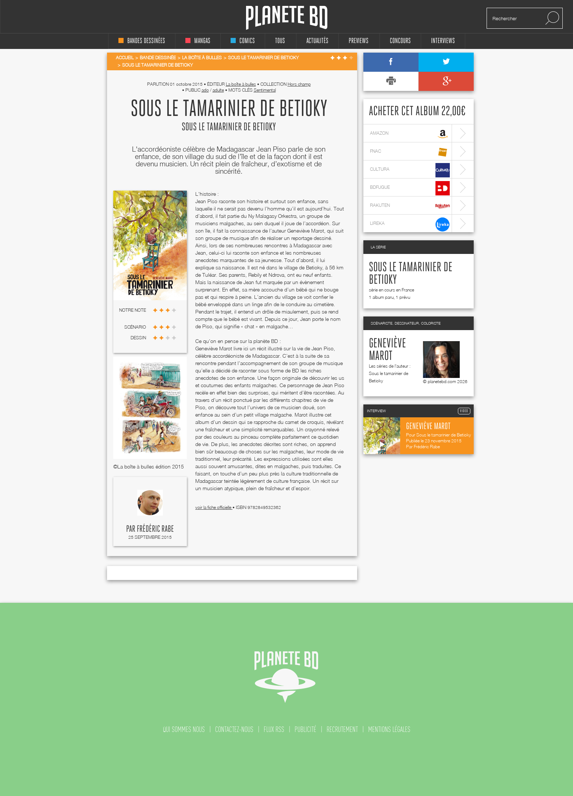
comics (243, 41)
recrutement (342, 729)
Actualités (317, 41)
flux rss (274, 729)
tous (280, 41)
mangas (197, 41)
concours (400, 41)
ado (205, 90)
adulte (218, 90)
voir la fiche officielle (213, 507)
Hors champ (299, 84)
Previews (359, 41)
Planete (286, 18)
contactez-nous (234, 729)
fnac (410, 152)
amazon (410, 134)
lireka (410, 224)
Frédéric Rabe (155, 529)
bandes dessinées (141, 41)
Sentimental (265, 90)
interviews (443, 41)
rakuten (410, 206)
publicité (305, 729)
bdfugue (410, 188)
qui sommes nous (184, 729)
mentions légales (389, 729)
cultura (410, 170)
